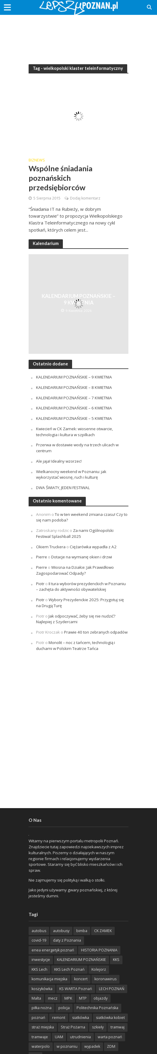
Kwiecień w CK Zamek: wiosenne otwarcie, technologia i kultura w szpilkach (74, 431)
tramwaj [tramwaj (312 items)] (118, 1027)
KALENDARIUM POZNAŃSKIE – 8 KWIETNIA (74, 387)
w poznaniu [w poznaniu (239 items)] (67, 1046)
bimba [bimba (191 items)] (81, 930)
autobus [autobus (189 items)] (39, 930)
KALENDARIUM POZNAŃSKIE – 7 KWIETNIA (74, 397)
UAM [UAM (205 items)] (59, 1036)
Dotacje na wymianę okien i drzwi (81, 557)
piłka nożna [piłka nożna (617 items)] (42, 1007)
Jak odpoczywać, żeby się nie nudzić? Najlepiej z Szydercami (75, 619)
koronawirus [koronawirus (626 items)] (105, 978)
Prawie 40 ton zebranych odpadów (96, 632)
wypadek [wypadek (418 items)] (92, 1046)
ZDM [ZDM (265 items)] (111, 1046)
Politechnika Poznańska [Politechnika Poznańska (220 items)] (97, 1007)
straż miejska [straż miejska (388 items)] (43, 1027)
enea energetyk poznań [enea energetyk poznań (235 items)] (53, 950)
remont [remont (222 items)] (58, 1017)
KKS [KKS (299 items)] (116, 959)
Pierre (41, 557)
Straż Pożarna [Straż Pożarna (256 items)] (73, 1027)
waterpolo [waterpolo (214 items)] (41, 1046)
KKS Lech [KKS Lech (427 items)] (39, 969)
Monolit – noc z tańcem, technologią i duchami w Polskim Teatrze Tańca (75, 645)
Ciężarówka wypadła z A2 (93, 546)
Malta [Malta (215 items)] (36, 998)
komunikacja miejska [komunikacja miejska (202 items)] (49, 978)
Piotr (40, 583)
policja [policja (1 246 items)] (64, 1007)
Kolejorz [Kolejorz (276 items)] (98, 969)
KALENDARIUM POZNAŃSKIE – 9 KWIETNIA (78, 299)
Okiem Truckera (51, 546)
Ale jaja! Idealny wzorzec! (59, 461)
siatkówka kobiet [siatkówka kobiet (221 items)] (110, 1017)
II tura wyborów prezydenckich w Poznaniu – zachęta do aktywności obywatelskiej (81, 586)
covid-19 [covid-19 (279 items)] (39, 940)
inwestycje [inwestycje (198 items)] (41, 959)
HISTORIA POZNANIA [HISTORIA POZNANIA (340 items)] (99, 950)
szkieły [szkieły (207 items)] (98, 1027)
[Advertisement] (78, 36)
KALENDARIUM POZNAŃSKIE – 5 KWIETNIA (74, 418)
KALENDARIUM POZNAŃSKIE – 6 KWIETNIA (74, 408)
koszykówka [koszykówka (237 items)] (42, 988)
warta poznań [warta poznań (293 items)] (110, 1036)
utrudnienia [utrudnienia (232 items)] (80, 1036)
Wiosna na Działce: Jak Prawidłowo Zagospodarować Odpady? (75, 570)
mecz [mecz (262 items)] (52, 998)
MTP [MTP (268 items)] (83, 998)
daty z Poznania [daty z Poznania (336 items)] (67, 940)
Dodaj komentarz (85, 198)
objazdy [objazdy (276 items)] (101, 998)
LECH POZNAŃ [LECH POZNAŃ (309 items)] (111, 988)
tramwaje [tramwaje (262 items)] (40, 1036)
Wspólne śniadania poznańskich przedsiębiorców (60, 178)
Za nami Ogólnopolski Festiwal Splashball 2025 (75, 533)
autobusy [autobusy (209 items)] (61, 930)
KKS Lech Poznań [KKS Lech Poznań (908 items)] (69, 969)
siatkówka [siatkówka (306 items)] (80, 1017)
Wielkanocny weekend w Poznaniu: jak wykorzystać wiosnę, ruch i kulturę (71, 474)
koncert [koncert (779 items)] (81, 978)
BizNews (37, 160)
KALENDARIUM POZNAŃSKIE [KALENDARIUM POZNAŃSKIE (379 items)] (81, 959)
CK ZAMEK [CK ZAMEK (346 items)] (103, 930)
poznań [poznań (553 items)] (38, 1017)
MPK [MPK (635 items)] (68, 998)
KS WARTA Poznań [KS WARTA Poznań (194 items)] (75, 988)
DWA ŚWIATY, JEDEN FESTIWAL (63, 487)
